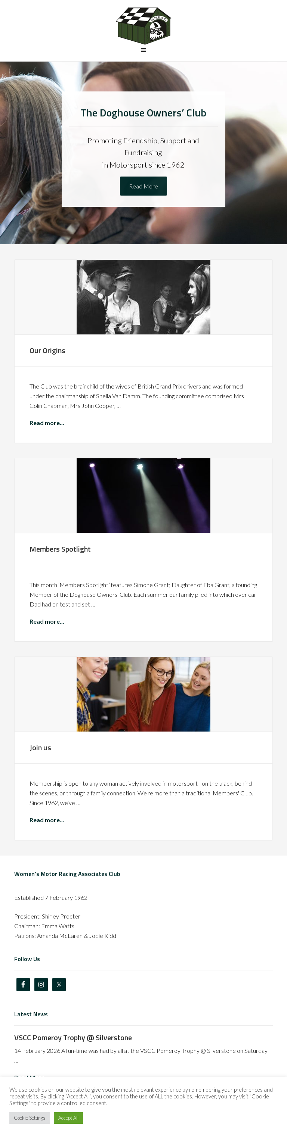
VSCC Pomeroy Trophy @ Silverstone (73, 1037)
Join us (40, 747)
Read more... (47, 422)
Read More (143, 186)
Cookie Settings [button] (30, 1118)
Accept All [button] (68, 1118)
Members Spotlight (60, 549)
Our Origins (47, 350)
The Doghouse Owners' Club (143, 26)
